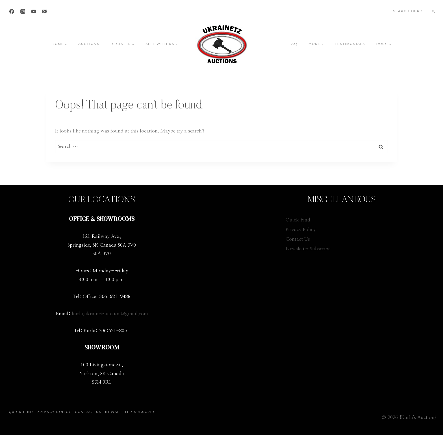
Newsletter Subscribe (308, 248)
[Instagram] (22, 11)
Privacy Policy (301, 229)
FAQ (293, 44)
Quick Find (298, 220)
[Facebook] (11, 11)
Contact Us (298, 239)
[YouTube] (33, 11)
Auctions (88, 44)
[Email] (44, 11)
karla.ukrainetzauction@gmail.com (110, 313)
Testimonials (350, 44)
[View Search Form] (413, 11)
